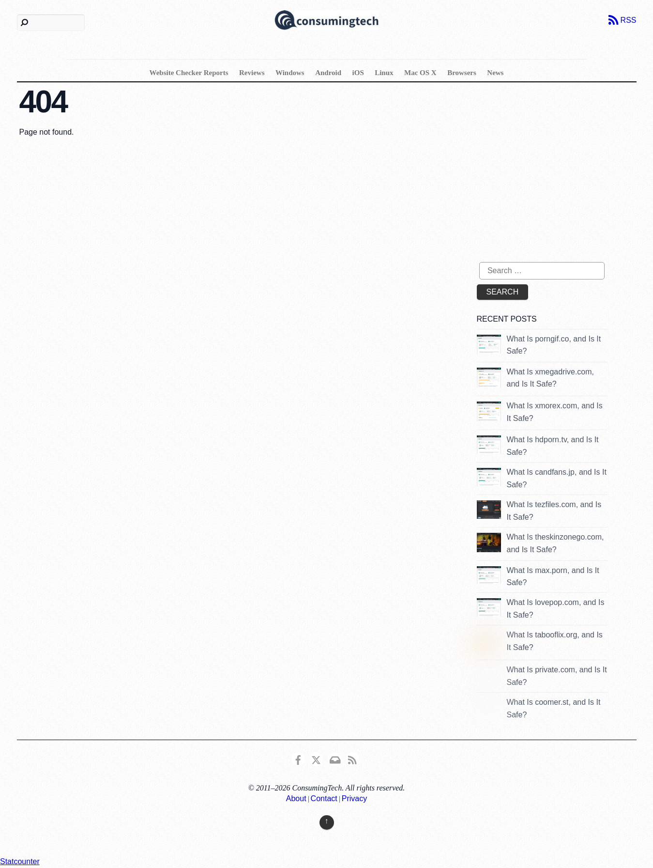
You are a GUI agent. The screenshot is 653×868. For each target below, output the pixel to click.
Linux (384, 73)
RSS (629, 20)
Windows (289, 73)
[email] (334, 758)
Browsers (461, 73)
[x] (316, 758)
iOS (358, 73)
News (495, 73)
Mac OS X (420, 73)
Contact (324, 798)
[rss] (352, 758)
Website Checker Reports (189, 73)
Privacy (354, 798)
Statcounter (20, 861)
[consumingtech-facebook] (298, 758)
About (296, 798)
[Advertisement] (558, 177)
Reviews (252, 73)
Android (328, 73)
